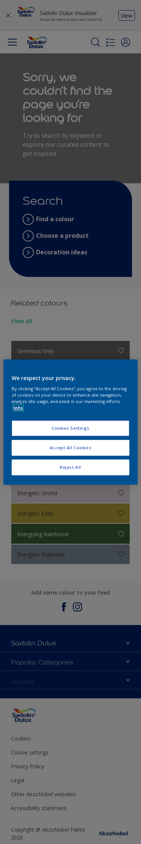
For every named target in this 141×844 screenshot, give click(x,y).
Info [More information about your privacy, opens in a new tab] (18, 408)
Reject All (70, 467)
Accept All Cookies (70, 447)
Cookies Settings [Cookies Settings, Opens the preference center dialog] (70, 428)
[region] (70, 422)
